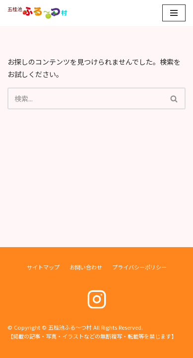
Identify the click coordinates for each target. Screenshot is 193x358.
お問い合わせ (85, 267)
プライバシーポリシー (139, 267)
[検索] (85, 98)
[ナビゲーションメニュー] (174, 12)
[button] (174, 98)
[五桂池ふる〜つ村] (37, 13)
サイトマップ (43, 267)
